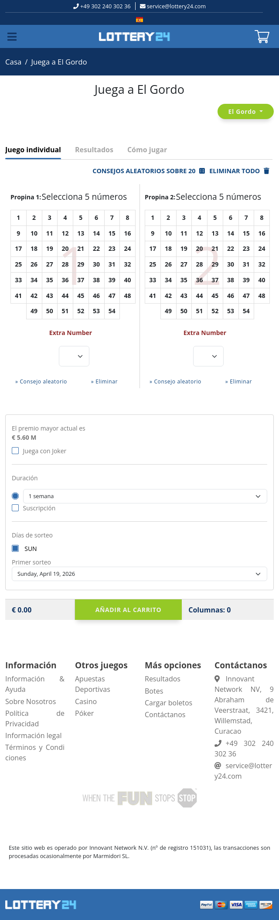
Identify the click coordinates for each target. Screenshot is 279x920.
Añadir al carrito (128, 609)
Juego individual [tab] (33, 149)
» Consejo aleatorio (41, 381)
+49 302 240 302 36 (105, 6)
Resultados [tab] (94, 149)
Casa (13, 62)
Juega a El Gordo (59, 62)
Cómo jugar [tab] (147, 149)
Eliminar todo (239, 171)
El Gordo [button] (243, 111)
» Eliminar (104, 381)
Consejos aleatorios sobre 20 (148, 171)
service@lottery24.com (176, 6)
